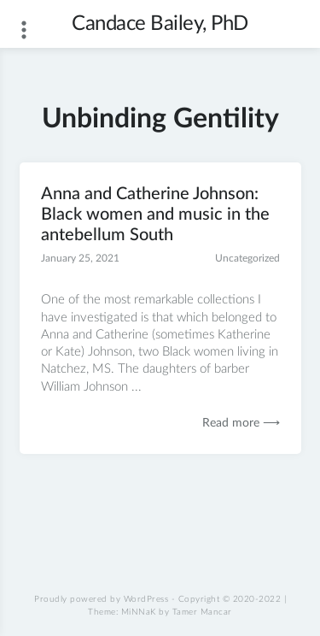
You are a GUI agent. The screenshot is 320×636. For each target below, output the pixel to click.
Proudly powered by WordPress (101, 599)
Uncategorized (247, 258)
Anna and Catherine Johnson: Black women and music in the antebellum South (155, 215)
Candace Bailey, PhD (160, 24)
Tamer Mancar (202, 612)
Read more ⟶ (241, 423)
